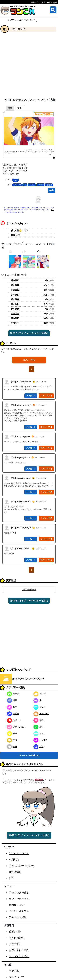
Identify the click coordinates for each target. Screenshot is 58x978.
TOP (12, 20)
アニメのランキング (26, 20)
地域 (38, 746)
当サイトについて (19, 853)
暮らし (39, 733)
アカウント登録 (17, 917)
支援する (14, 970)
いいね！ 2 (30, 395)
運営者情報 (15, 872)
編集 (51, 190)
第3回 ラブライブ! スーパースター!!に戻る (29, 333)
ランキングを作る (19, 898)
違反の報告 (15, 931)
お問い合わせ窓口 (19, 950)
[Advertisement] (29, 65)
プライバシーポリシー (21, 865)
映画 (12, 707)
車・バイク (41, 713)
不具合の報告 (16, 938)
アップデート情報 (19, 956)
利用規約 (14, 859)
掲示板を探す (16, 905)
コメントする (29, 360)
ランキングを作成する (29, 755)
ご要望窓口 (15, 944)
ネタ (12, 740)
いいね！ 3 (30, 448)
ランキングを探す (19, 892)
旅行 (38, 720)
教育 (12, 746)
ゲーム (13, 693)
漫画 (12, 700)
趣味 (38, 727)
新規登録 (39, 779)
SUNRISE (40, 185)
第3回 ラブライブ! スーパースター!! (32, 100)
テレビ (39, 707)
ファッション (16, 727)
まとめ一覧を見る (19, 911)
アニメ (15, 180)
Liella (25, 185)
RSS (11, 878)
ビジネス (40, 740)
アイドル (32, 185)
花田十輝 (49, 185)
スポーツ (14, 720)
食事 (12, 733)
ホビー (13, 713)
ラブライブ (17, 185)
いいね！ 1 (30, 468)
